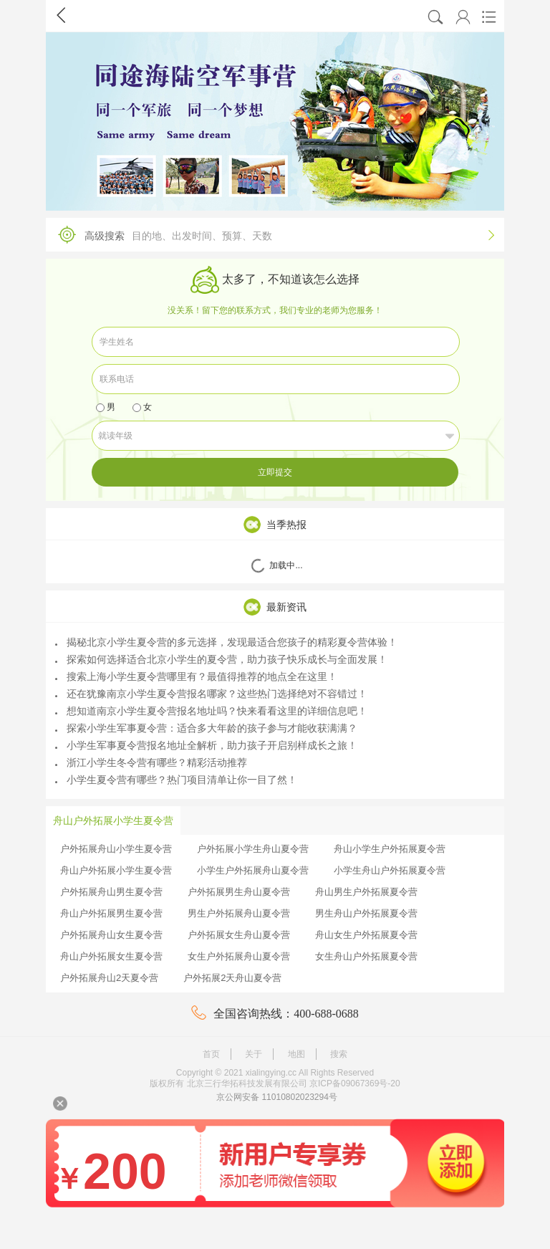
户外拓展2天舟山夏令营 (232, 977)
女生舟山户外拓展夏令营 (366, 956)
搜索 (338, 1054)
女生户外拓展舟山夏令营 (239, 956)
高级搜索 (271, 235)
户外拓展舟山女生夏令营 (111, 934)
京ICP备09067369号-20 (354, 1083)
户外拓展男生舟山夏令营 (239, 891)
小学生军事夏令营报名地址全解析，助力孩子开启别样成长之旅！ (206, 745)
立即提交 (275, 472)
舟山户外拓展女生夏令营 (111, 956)
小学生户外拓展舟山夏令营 (253, 870)
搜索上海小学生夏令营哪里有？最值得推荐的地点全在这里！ (196, 676)
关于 (253, 1054)
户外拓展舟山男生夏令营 (111, 891)
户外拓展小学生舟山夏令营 (253, 848)
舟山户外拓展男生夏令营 (111, 913)
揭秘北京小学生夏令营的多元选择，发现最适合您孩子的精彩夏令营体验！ (226, 642)
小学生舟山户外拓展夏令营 (389, 870)
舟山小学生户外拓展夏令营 (389, 848)
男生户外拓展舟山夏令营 (239, 913)
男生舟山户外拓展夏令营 (366, 913)
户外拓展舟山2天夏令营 (109, 977)
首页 (211, 1054)
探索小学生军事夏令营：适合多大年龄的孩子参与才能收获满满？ (206, 728)
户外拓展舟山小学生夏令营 (116, 848)
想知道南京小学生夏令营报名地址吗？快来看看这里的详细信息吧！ (211, 711)
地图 (296, 1054)
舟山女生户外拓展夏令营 (366, 934)
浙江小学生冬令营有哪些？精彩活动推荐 (151, 762)
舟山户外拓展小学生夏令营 (116, 870)
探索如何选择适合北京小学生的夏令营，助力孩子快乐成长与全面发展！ (221, 659)
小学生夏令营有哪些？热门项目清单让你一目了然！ (176, 779)
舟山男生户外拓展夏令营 (366, 891)
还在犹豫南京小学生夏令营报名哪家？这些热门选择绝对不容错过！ (211, 693)
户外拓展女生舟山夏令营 (239, 934)
